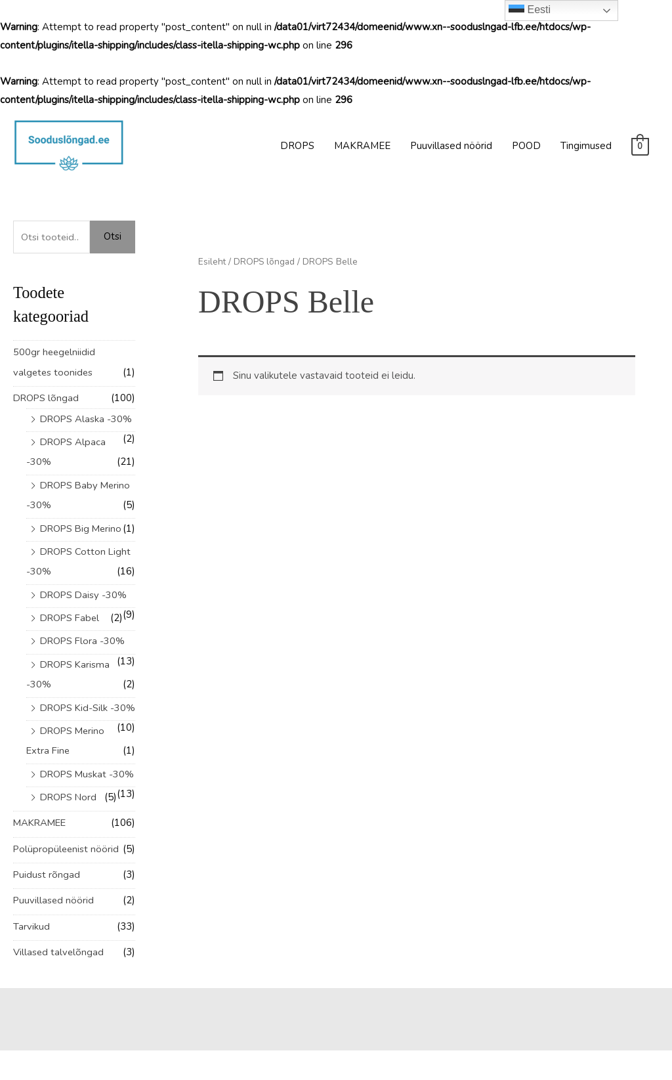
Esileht (212, 261)
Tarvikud (31, 956)
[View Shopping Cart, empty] (640, 145)
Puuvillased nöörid (451, 145)
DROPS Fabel (71, 613)
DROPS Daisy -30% (84, 590)
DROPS (297, 145)
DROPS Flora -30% (83, 636)
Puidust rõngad (47, 905)
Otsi (112, 236)
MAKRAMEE (362, 145)
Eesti (530, 10)
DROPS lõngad (47, 397)
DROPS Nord (69, 829)
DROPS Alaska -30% (87, 417)
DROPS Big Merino (82, 525)
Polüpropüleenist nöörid (67, 879)
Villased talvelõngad (59, 981)
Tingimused (586, 145)
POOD (526, 145)
